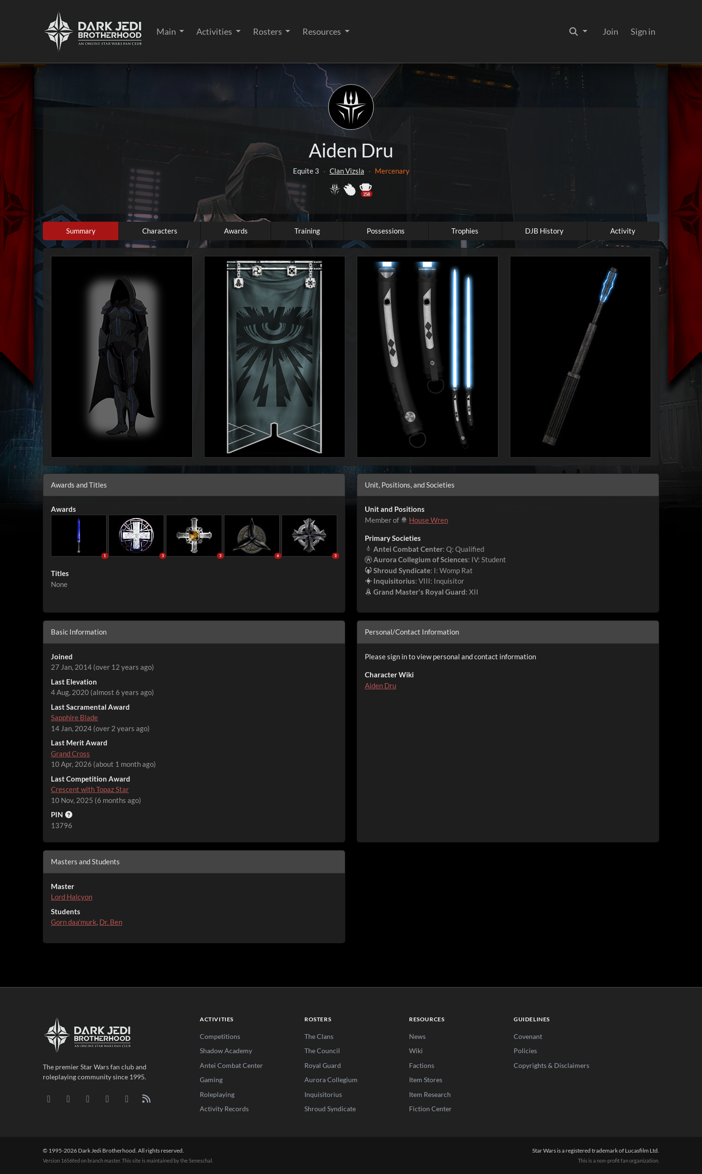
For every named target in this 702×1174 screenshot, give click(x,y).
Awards (236, 230)
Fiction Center (430, 1109)
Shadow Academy (226, 1051)
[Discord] (49, 1098)
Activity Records (224, 1109)
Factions (421, 1065)
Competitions (220, 1036)
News (417, 1036)
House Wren (428, 520)
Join (610, 31)
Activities (215, 31)
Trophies (464, 230)
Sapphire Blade (74, 717)
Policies (525, 1051)
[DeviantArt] (68, 1098)
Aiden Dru (380, 685)
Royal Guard (322, 1065)
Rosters (268, 31)
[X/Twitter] (127, 1098)
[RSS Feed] (146, 1098)
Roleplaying (217, 1094)
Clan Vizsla (347, 170)
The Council (322, 1051)
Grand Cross (70, 753)
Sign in (643, 31)
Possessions (386, 230)
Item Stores (425, 1080)
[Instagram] (107, 1098)
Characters (159, 230)
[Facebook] (88, 1098)
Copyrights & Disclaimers (551, 1065)
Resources (322, 31)
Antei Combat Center (231, 1065)
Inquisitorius (323, 1094)
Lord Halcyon (71, 896)
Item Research (430, 1094)
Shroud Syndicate (330, 1109)
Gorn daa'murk (74, 922)
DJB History (544, 230)
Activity (622, 230)
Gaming (211, 1080)
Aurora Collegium (331, 1080)
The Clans (318, 1036)
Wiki (416, 1051)
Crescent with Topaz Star (90, 789)
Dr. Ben (110, 922)
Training (307, 230)
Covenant (528, 1036)
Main (166, 31)
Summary (81, 230)
